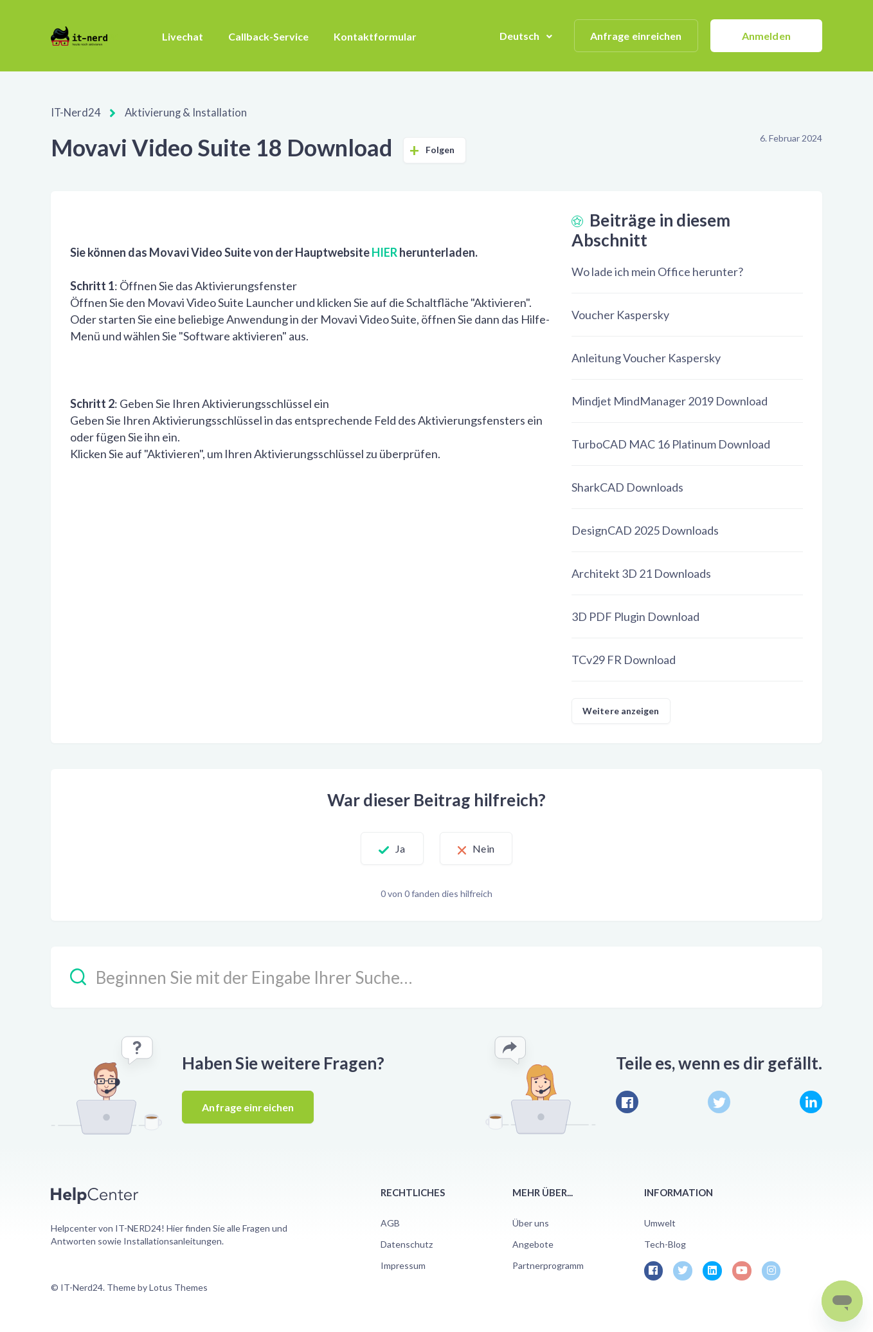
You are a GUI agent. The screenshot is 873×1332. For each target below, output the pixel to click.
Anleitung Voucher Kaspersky (646, 357)
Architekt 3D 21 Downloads (641, 573)
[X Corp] (719, 1101)
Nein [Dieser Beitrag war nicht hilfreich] (492, 848)
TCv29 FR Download (624, 659)
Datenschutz (407, 1243)
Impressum (403, 1264)
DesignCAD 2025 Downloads (645, 530)
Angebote (533, 1243)
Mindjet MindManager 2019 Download (670, 400)
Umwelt (660, 1222)
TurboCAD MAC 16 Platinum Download (671, 443)
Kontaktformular (375, 36)
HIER (384, 252)
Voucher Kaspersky (620, 314)
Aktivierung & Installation (179, 112)
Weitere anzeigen (621, 710)
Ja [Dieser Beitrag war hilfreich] (391, 848)
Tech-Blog (665, 1243)
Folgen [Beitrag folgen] (440, 148)
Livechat (182, 36)
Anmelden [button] (766, 36)
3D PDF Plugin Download (635, 616)
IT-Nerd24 (75, 112)
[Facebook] (627, 1101)
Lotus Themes (178, 1286)
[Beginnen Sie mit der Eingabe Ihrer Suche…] (436, 976)
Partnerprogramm (548, 1264)
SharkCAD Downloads (627, 486)
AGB (390, 1222)
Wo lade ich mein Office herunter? (657, 271)
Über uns (530, 1222)
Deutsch (521, 36)
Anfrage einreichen (636, 36)
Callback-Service (268, 36)
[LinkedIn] (811, 1101)
